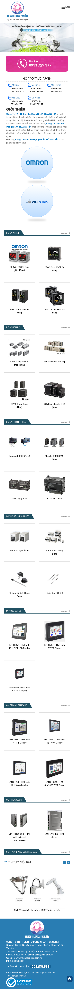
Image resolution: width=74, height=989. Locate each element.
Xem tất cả (65, 233)
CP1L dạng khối (19, 498)
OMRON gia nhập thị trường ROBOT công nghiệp (37, 910)
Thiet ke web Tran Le (16, 976)
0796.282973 (17, 104)
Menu (66, 7)
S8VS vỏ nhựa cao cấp (54, 361)
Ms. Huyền (56, 85)
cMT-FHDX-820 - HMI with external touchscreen (19, 837)
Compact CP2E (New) (19, 456)
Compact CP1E (54, 498)
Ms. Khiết (36, 85)
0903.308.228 (17, 91)
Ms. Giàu (16, 97)
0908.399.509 (36, 91)
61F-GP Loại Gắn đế (19, 550)
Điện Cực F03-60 (55, 593)
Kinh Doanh (17, 88)
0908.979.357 (36, 104)
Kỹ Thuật (36, 101)
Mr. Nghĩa (36, 97)
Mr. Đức (15, 85)
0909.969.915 (56, 91)
